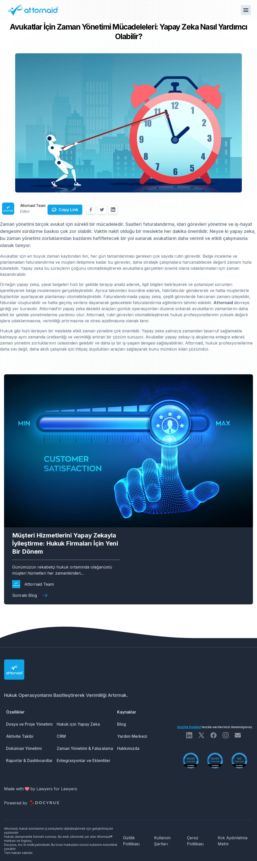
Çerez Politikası (195, 840)
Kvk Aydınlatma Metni (232, 840)
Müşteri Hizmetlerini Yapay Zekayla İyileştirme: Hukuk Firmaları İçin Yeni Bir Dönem (65, 543)
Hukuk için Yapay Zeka (78, 724)
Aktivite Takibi (19, 736)
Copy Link (68, 209)
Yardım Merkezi (132, 736)
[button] (246, 10)
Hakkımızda (128, 748)
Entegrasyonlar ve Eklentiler (83, 760)
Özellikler (15, 712)
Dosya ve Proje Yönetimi (29, 724)
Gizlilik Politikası (131, 840)
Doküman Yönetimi (24, 748)
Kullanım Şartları (162, 840)
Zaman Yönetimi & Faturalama (85, 748)
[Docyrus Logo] (45, 803)
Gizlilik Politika (189, 727)
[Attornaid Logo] (32, 10)
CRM (61, 736)
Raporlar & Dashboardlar (29, 760)
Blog (121, 724)
